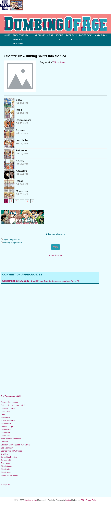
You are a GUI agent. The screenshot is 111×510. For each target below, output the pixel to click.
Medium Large (7, 426)
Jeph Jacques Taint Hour (11, 439)
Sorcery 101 (6, 460)
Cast (50, 35)
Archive (39, 35)
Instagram (101, 35)
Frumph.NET (6, 484)
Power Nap (5, 436)
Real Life (4, 442)
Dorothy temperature (12, 243)
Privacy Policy (91, 500)
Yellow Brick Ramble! (9, 475)
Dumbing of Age (30, 500)
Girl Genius (5, 417)
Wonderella (5, 469)
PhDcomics (5, 433)
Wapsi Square (6, 466)
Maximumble (6, 423)
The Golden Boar (8, 420)
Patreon (71, 37)
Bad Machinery (7, 448)
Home (6, 35)
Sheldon (4, 454)
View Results (55, 255)
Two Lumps (5, 463)
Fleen (3, 414)
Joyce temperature (11, 239)
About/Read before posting (20, 39)
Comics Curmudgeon (9, 402)
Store (59, 37)
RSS (82, 500)
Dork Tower (5, 411)
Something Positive (9, 457)
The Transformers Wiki (11, 396)
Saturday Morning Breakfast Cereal (15, 445)
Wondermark (6, 472)
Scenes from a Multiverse (11, 451)
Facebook (85, 35)
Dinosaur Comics (8, 408)
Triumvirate (59, 62)
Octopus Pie (6, 429)
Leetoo (68, 500)
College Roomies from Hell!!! (13, 405)
